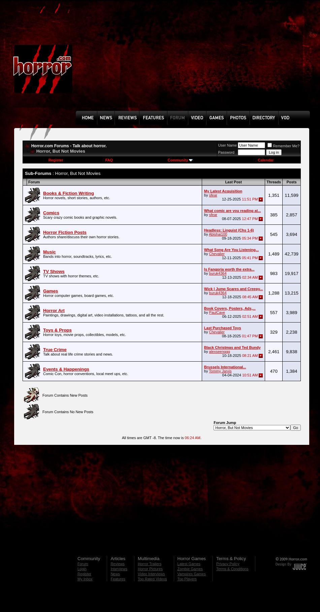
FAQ (109, 160)
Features (117, 579)
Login (82, 569)
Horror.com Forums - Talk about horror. (69, 146)
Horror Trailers (149, 564)
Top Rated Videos (152, 579)
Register (56, 160)
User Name (227, 145)
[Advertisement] (165, 60)
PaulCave (217, 312)
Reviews (117, 564)
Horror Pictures (150, 569)
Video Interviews (151, 574)
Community (180, 160)
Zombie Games (190, 569)
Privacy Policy (227, 564)
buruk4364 (218, 273)
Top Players (187, 579)
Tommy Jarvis (220, 371)
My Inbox (85, 579)
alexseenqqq (219, 351)
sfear (213, 195)
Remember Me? (283, 146)
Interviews (118, 569)
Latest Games (189, 564)
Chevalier (217, 254)
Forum (82, 564)
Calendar (266, 160)
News (115, 574)
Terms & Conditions (232, 569)
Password (226, 152)
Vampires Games (192, 574)
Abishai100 (218, 234)
